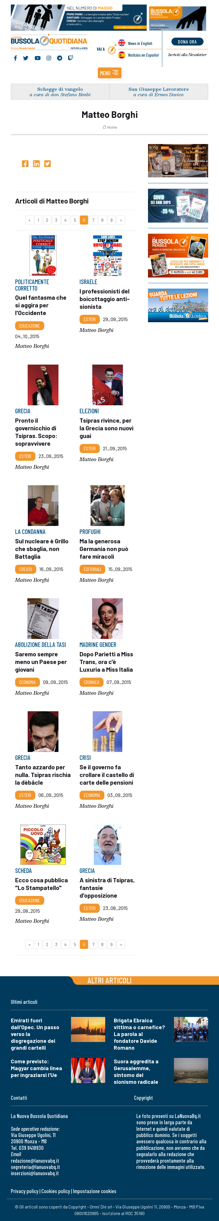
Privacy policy (24, 1191)
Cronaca (91, 682)
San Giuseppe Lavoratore (159, 88)
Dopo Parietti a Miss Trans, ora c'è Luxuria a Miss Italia (106, 661)
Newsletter (187, 55)
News (140, 43)
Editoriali (92, 569)
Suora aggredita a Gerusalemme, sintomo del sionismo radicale (136, 1071)
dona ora (187, 41)
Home (109, 127)
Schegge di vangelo (60, 88)
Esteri (90, 319)
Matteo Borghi (32, 346)
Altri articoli (110, 980)
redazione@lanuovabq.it (35, 1160)
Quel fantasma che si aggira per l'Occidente (41, 304)
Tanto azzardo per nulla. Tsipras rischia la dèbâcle (43, 774)
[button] (109, 72)
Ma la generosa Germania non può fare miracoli (104, 548)
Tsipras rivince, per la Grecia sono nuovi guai (106, 427)
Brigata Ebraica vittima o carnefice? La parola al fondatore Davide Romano (139, 1034)
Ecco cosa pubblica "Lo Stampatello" (41, 883)
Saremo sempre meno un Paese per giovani (41, 661)
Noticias (143, 54)
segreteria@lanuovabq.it (35, 1167)
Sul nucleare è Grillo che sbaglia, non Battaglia (41, 548)
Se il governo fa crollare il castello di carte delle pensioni (107, 774)
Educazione (29, 325)
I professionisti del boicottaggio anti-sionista (105, 298)
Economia (27, 682)
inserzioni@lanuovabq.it (35, 1173)
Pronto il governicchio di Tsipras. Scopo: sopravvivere (36, 431)
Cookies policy (55, 1191)
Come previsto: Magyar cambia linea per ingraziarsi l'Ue (36, 1068)
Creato (25, 569)
